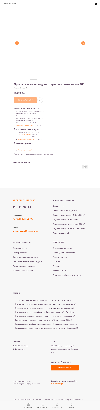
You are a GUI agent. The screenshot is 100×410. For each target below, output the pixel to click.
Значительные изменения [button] (25, 139)
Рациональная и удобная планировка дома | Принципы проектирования (46, 324)
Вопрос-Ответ (59, 270)
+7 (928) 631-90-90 (23, 219)
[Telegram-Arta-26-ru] (19, 207)
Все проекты (58, 206)
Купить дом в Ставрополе (64, 252)
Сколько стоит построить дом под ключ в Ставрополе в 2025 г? (43, 320)
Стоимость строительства (24, 125)
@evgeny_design (57, 384)
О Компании (58, 261)
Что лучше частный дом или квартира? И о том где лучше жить (43, 300)
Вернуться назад (10, 4)
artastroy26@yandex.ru (25, 231)
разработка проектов (22, 242)
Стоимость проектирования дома (27, 261)
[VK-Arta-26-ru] (24, 207)
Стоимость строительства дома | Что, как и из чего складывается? (44, 308)
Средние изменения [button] (24, 137)
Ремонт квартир (60, 257)
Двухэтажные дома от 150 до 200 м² (69, 224)
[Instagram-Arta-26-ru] (29, 207)
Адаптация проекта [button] (24, 134)
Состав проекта (20, 248)
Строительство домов (62, 248)
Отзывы (56, 266)
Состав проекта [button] (23, 147)
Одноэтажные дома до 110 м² (65, 210)
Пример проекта (20, 252)
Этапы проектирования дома (25, 257)
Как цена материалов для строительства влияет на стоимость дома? (45, 304)
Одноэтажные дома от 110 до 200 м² (69, 215)
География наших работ (23, 270)
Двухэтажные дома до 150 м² (65, 219)
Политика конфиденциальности (67, 275)
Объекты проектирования (24, 266)
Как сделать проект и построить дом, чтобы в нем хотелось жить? (45, 316)
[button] (65, 367)
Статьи (16, 293)
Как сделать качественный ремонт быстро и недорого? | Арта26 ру (45, 312)
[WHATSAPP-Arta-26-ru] (14, 207)
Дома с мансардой (61, 233)
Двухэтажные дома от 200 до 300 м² (69, 228)
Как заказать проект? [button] (25, 150)
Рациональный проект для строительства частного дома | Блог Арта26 (46, 328)
